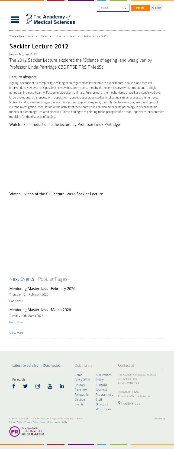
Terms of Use (46, 422)
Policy (100, 380)
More (58, 36)
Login (156, 7)
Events (79, 404)
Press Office (82, 380)
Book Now (16, 301)
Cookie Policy (15, 422)
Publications (104, 375)
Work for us (103, 409)
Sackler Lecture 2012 (95, 36)
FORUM (101, 385)
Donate (140, 7)
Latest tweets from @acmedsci (36, 365)
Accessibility (61, 422)
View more (16, 333)
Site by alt (160, 418)
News (44, 36)
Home (30, 36)
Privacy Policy (31, 422)
